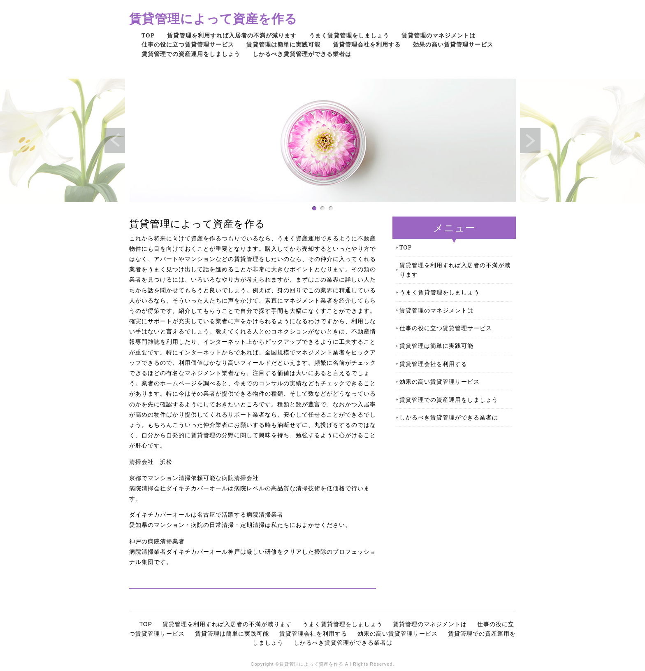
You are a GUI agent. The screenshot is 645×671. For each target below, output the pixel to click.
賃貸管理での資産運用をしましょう (191, 54)
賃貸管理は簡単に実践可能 (283, 44)
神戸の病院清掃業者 (157, 541)
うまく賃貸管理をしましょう (349, 35)
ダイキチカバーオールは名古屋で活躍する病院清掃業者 (206, 514)
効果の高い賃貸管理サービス (453, 44)
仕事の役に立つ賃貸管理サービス (188, 44)
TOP (148, 35)
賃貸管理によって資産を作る (213, 18)
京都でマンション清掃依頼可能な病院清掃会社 (194, 478)
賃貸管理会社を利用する (367, 44)
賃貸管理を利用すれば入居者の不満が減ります (232, 35)
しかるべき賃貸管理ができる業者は (302, 54)
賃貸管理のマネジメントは (438, 35)
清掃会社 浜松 (150, 462)
